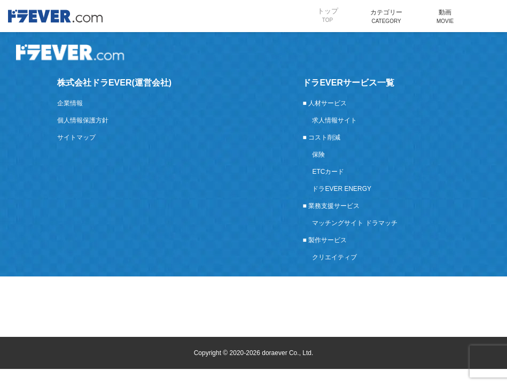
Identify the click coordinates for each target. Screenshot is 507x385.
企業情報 (70, 103)
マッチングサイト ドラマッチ (354, 223)
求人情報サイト (334, 120)
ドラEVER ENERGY (341, 188)
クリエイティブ (334, 257)
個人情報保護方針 (82, 120)
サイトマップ (76, 137)
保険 (318, 154)
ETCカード (328, 171)
